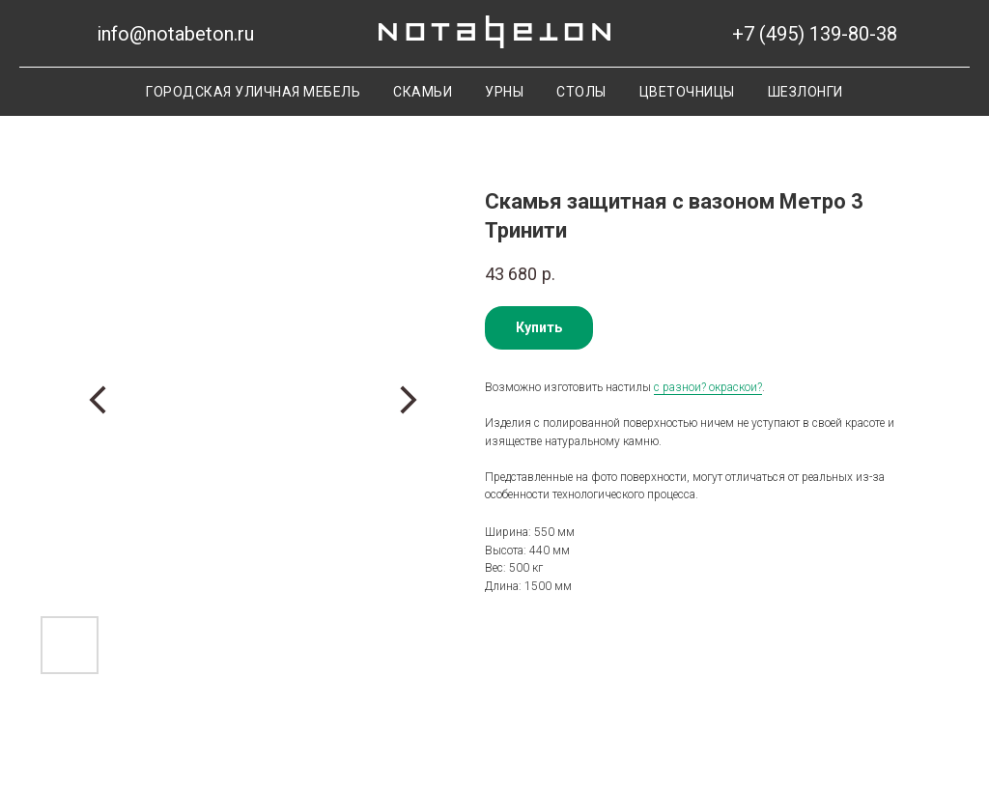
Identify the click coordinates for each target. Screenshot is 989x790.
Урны (504, 91)
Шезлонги (805, 91)
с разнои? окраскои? (708, 387)
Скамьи (422, 91)
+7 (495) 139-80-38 (814, 33)
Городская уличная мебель (253, 91)
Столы (581, 91)
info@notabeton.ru (175, 33)
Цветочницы (687, 91)
